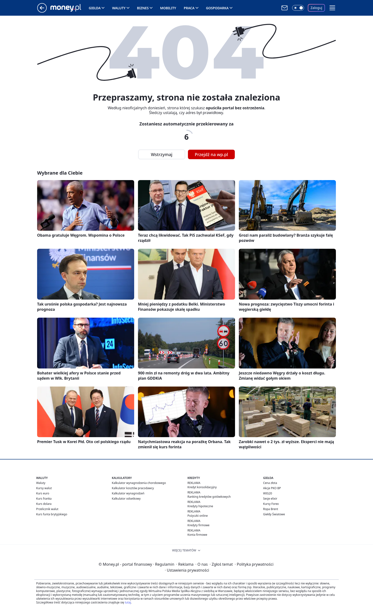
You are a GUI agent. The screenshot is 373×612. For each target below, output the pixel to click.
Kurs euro (42, 493)
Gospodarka (217, 8)
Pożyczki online (197, 516)
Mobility (168, 8)
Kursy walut (44, 488)
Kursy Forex (271, 504)
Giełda (95, 8)
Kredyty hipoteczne (200, 506)
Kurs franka (44, 499)
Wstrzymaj (161, 154)
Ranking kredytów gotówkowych (209, 497)
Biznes (143, 8)
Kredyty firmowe (198, 525)
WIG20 (267, 493)
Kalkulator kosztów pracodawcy (133, 488)
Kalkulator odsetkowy (126, 499)
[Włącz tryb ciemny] (298, 8)
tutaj (128, 602)
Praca (189, 8)
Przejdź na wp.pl (211, 154)
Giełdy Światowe (274, 514)
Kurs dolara (44, 504)
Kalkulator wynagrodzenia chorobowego (139, 483)
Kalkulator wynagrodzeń (128, 493)
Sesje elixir (270, 499)
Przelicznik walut (47, 509)
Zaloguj (316, 7)
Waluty (119, 8)
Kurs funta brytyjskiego (51, 514)
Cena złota (270, 483)
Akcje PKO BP (272, 488)
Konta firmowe (197, 535)
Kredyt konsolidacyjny (202, 487)
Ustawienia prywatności (187, 570)
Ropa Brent (270, 509)
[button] (332, 8)
